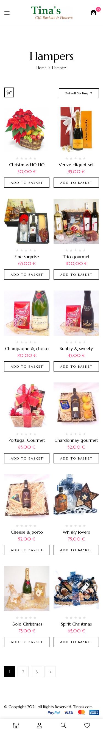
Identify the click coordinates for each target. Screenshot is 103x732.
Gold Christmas (27, 624)
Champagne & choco (27, 348)
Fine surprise (27, 256)
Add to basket (27, 183)
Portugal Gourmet (27, 440)
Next (49, 671)
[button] (93, 12)
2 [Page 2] (23, 671)
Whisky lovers (76, 532)
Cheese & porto (27, 532)
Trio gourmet (76, 256)
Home (41, 68)
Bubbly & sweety (76, 348)
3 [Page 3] (37, 671)
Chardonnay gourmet (76, 440)
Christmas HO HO (26, 164)
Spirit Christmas (76, 624)
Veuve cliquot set (76, 164)
